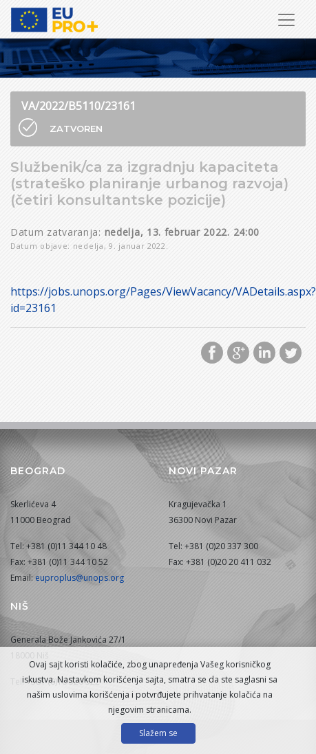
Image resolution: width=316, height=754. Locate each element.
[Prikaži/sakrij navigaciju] (286, 20)
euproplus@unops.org (79, 578)
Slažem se (158, 733)
